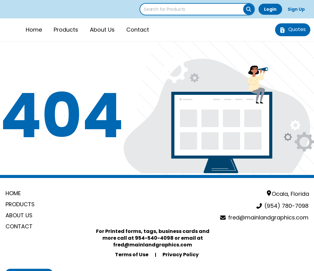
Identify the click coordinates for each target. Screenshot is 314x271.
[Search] (248, 9)
